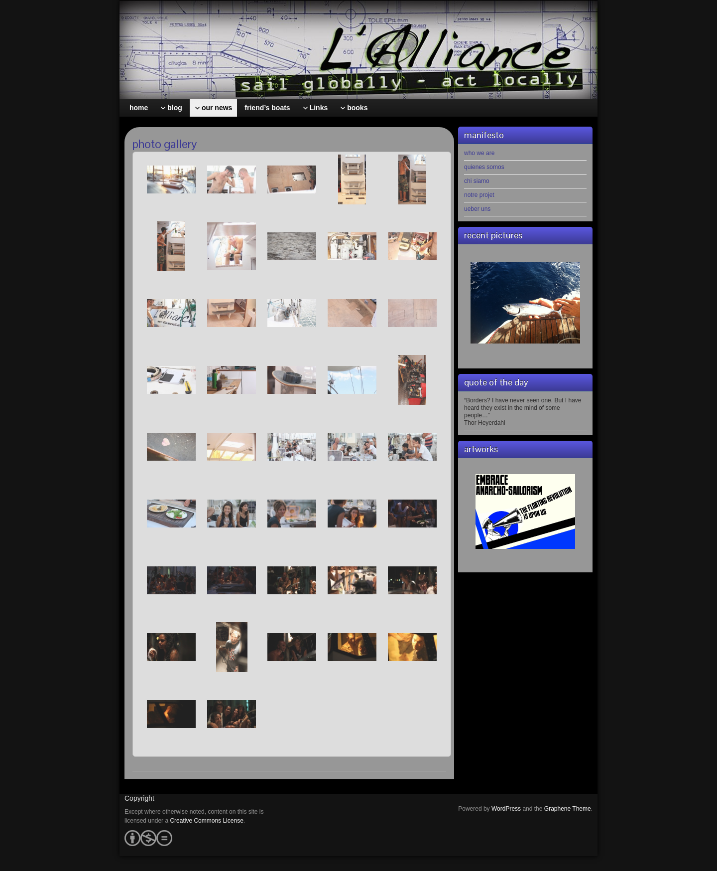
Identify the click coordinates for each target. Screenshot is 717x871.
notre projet (479, 194)
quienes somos (484, 167)
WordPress (506, 808)
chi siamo (476, 180)
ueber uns (477, 208)
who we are (479, 153)
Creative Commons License (206, 820)
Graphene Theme (567, 808)
